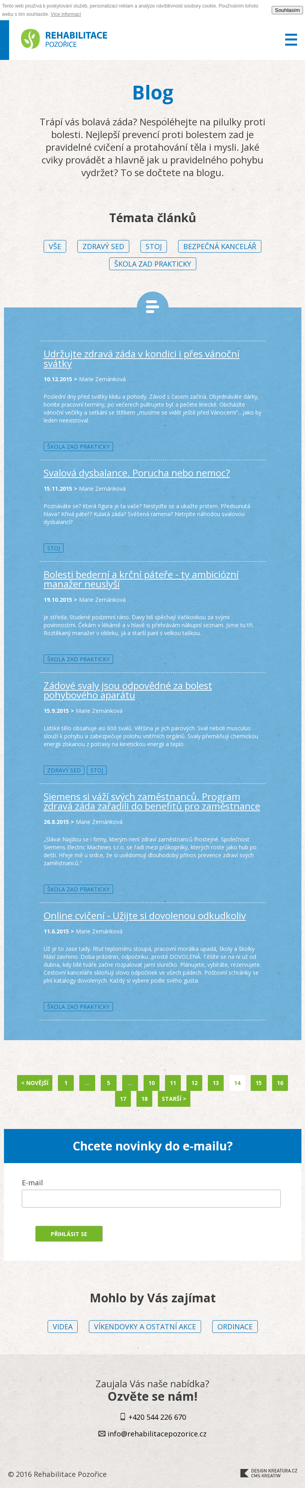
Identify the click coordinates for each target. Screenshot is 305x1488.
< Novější (34, 1083)
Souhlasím (287, 10)
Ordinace (235, 1326)
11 (173, 1083)
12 (194, 1083)
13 (216, 1083)
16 (280, 1083)
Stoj (154, 246)
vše (55, 246)
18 (144, 1098)
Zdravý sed (103, 246)
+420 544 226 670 (157, 1417)
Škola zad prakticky (152, 264)
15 (258, 1083)
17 (123, 1098)
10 (151, 1083)
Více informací (66, 14)
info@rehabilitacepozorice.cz (157, 1433)
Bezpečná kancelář (219, 246)
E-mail (32, 1182)
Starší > (174, 1098)
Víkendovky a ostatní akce (145, 1326)
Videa (63, 1326)
